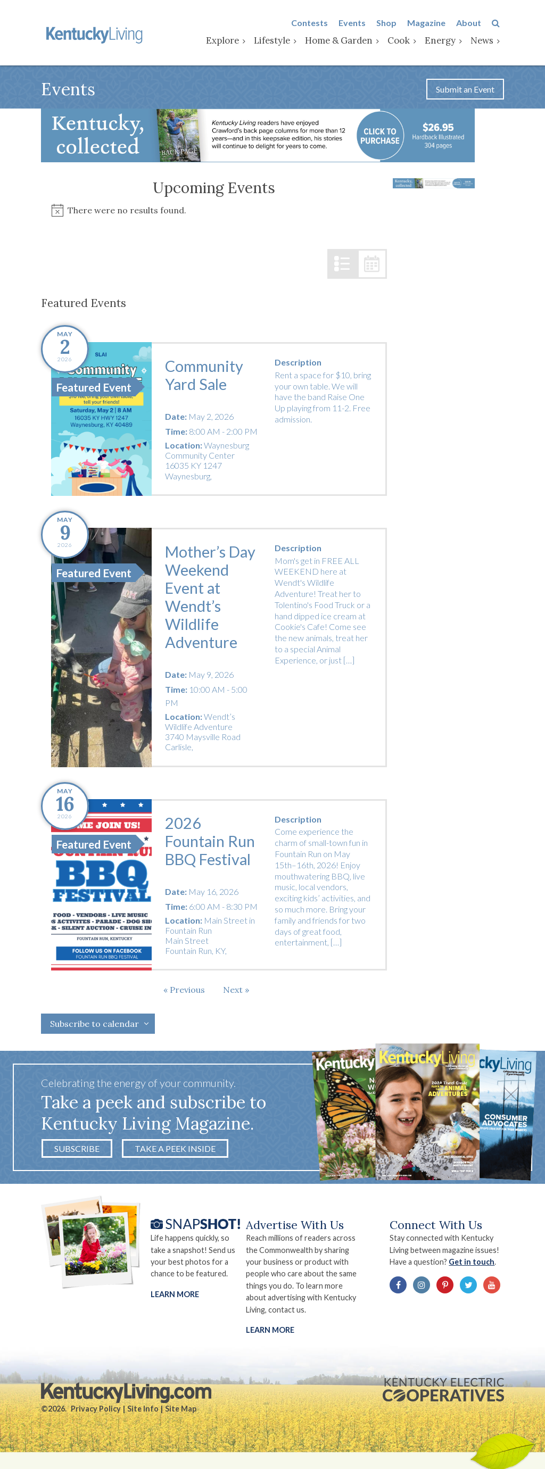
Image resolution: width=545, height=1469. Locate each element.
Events (356, 23)
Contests (313, 23)
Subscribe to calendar (94, 1025)
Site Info (143, 1411)
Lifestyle (276, 41)
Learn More (175, 1296)
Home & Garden (343, 41)
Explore (226, 41)
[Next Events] (236, 992)
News (486, 41)
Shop (391, 23)
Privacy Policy (96, 1411)
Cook (403, 41)
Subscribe (77, 1151)
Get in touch (475, 1264)
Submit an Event (465, 91)
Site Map (180, 1411)
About (472, 23)
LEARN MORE (270, 1332)
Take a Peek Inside (175, 1151)
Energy (444, 41)
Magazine (430, 23)
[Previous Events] (184, 992)
